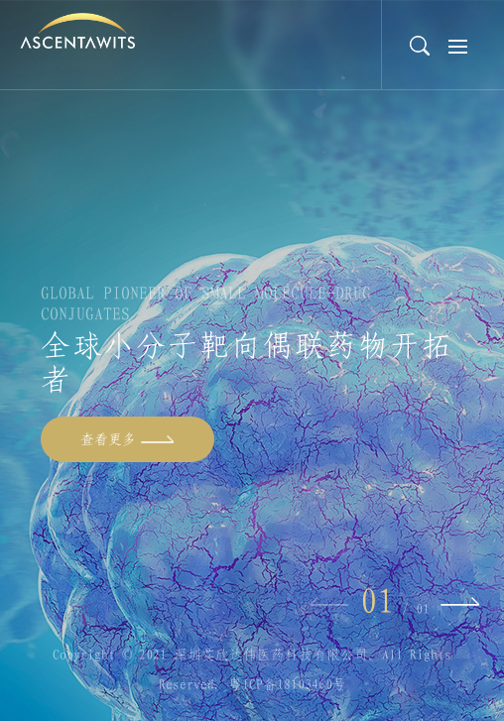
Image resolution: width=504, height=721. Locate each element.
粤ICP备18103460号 (287, 684)
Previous (329, 602)
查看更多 (108, 439)
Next (460, 602)
